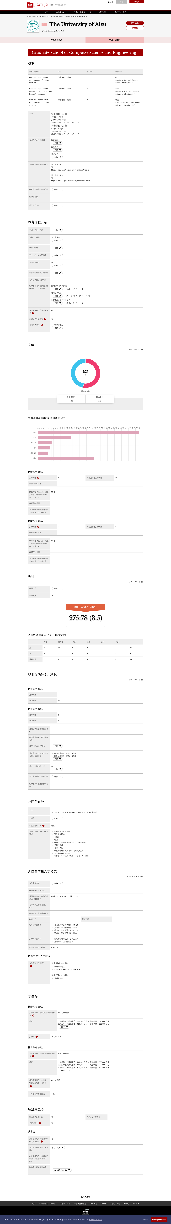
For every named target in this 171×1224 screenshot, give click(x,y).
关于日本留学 (121, 12)
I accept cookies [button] (159, 1220)
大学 (32, 16)
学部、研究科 (115, 40)
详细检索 (60, 12)
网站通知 (104, 1204)
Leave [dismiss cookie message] (145, 1220)
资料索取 (135, 28)
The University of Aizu (42, 16)
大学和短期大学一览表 (81, 12)
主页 (46, 12)
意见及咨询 (115, 1204)
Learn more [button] (95, 1219)
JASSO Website (62, 1170)
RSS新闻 (93, 1204)
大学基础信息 (56, 40)
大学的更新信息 (80, 1204)
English (110, 2)
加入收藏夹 (135, 23)
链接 (57, 143)
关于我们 (103, 12)
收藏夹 (136, 2)
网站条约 (136, 1204)
